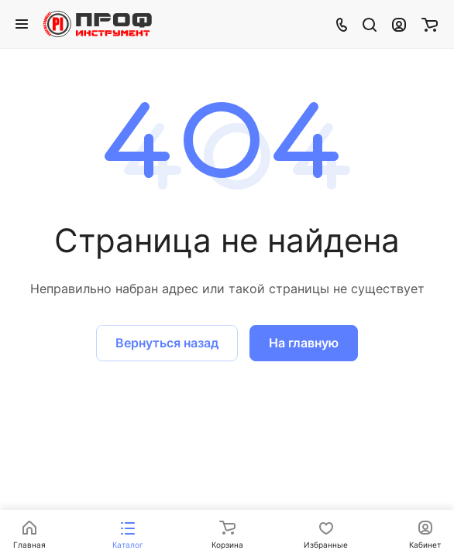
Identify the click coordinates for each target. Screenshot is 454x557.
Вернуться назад (166, 342)
